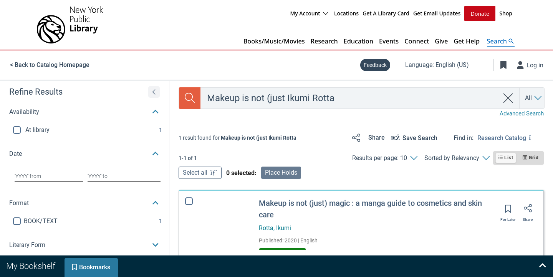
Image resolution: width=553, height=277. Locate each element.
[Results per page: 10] (384, 158)
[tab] (31, 266)
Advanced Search (522, 113)
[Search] (189, 97)
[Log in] (530, 65)
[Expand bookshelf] (542, 266)
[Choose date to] (124, 176)
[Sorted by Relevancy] (457, 158)
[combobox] (349, 97)
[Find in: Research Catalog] (510, 137)
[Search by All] (534, 98)
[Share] (367, 137)
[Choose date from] (49, 176)
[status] (237, 137)
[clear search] (508, 97)
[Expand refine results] (154, 91)
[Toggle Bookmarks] (503, 65)
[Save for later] (508, 210)
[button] (84, 111)
